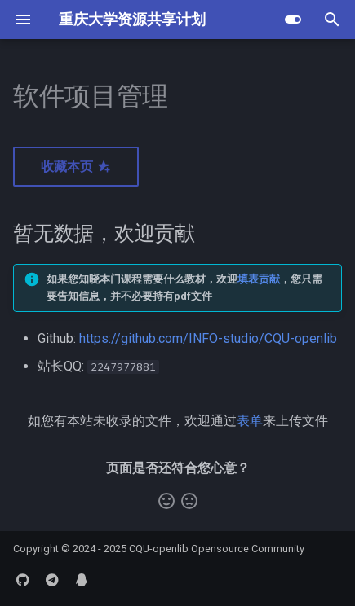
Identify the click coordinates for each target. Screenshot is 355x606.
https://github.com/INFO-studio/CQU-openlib (208, 338)
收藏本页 (76, 166)
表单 (250, 420)
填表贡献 (258, 279)
